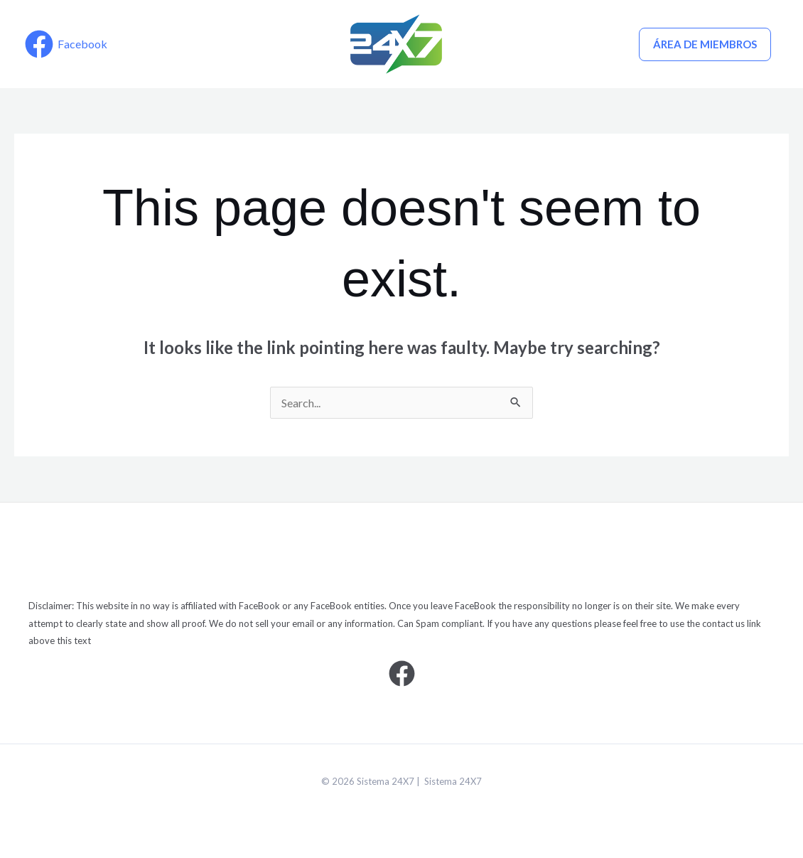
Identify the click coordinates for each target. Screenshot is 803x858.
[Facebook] (66, 44)
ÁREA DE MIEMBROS (705, 44)
